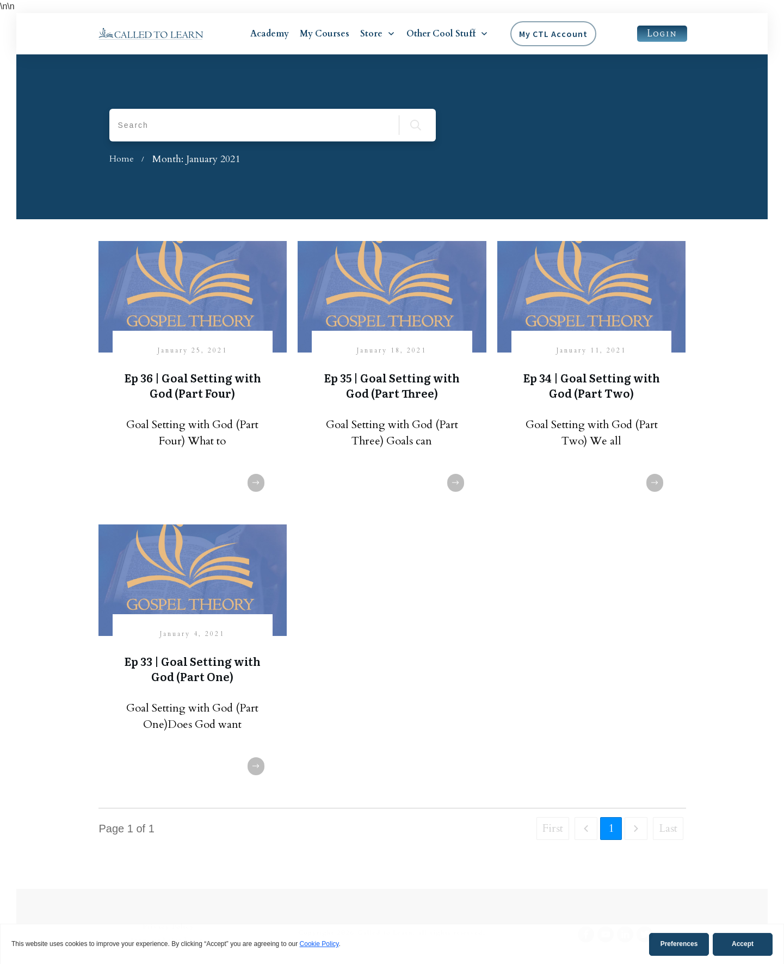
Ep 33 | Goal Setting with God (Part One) (192, 668)
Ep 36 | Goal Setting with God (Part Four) (192, 385)
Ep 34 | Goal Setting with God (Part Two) (591, 385)
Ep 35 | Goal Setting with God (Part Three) (392, 385)
